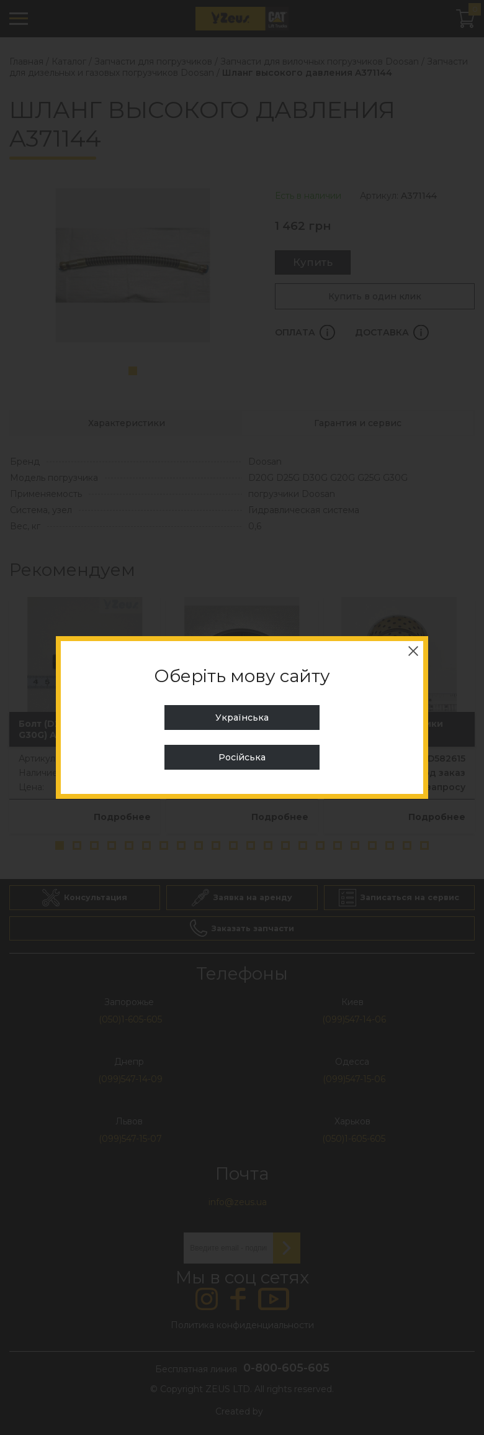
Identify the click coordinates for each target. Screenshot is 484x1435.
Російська (242, 757)
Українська (242, 717)
